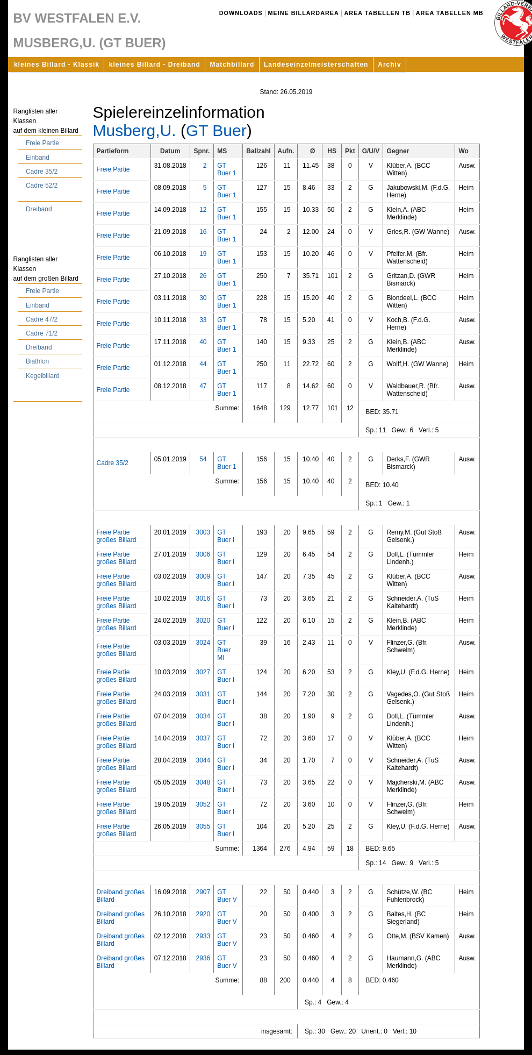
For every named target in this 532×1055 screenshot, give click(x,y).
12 (202, 209)
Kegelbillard (43, 376)
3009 (203, 576)
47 (202, 386)
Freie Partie (42, 143)
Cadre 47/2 (41, 319)
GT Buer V (227, 895)
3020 (203, 620)
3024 (203, 642)
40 (202, 342)
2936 (203, 958)
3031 (203, 694)
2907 (203, 892)
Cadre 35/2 (41, 171)
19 (202, 254)
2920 (203, 914)
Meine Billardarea (303, 13)
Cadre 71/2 (41, 333)
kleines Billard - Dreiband (154, 64)
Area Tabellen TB (377, 13)
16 (202, 232)
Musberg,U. (134, 130)
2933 (203, 936)
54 (202, 459)
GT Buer (216, 130)
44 (202, 364)
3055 (203, 826)
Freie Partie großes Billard (116, 536)
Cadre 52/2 (41, 185)
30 (202, 298)
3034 (203, 716)
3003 (203, 532)
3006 (203, 554)
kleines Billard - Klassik (56, 64)
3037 (203, 738)
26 (202, 276)
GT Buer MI (224, 650)
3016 (203, 598)
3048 (203, 782)
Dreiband (39, 209)
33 (202, 320)
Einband (37, 157)
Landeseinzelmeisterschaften (316, 64)
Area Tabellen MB (450, 13)
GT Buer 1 (226, 169)
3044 (203, 760)
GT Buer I (225, 536)
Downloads (241, 13)
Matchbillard (232, 64)
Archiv (389, 64)
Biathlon (37, 361)
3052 (203, 804)
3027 (203, 672)
